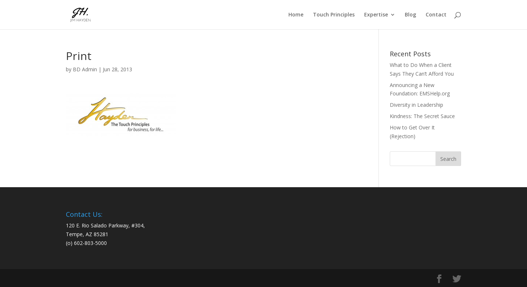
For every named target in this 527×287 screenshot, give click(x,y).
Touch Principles (334, 15)
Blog (410, 15)
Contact (436, 15)
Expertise (376, 15)
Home (295, 15)
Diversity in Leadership (416, 104)
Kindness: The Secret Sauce (422, 116)
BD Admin (85, 69)
